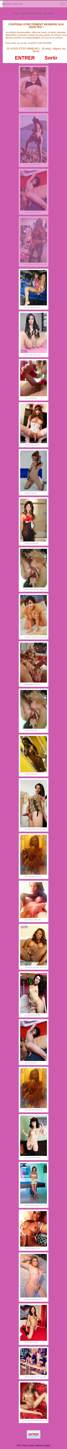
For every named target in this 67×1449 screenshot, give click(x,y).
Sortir (51, 58)
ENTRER (25, 58)
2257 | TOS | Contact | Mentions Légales (33, 1445)
